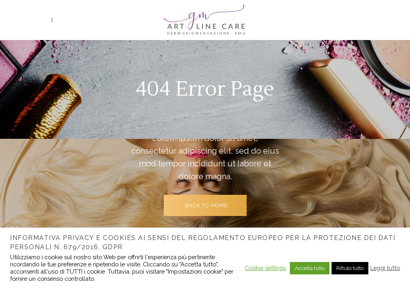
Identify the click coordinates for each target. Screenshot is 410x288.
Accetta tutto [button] (310, 268)
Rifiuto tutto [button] (350, 268)
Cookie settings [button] (265, 267)
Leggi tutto (385, 267)
